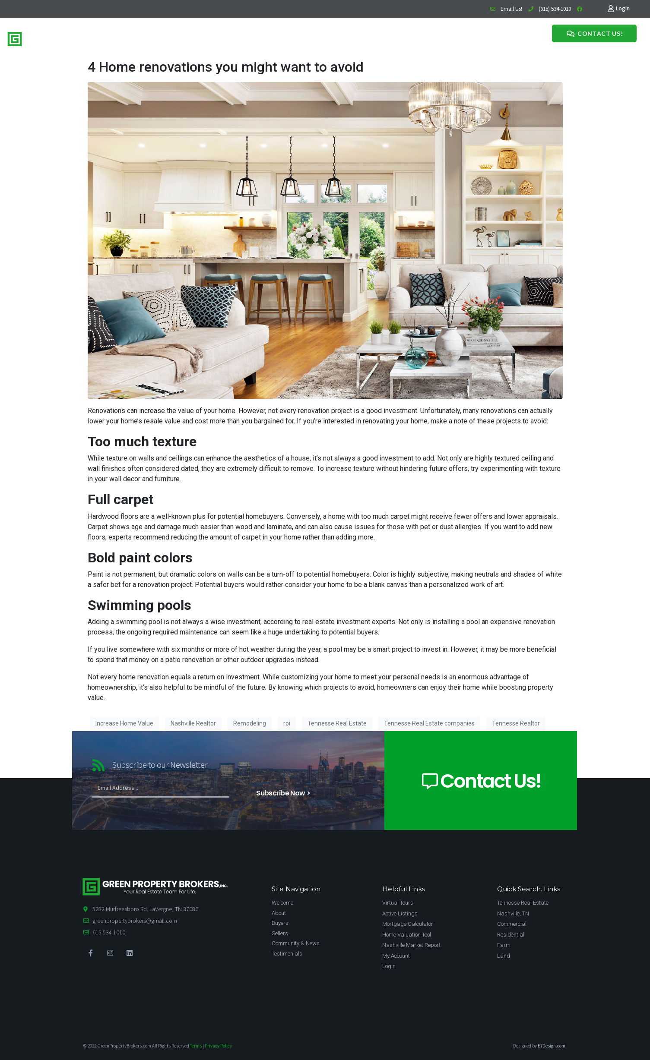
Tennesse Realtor (516, 723)
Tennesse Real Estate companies (429, 723)
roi (286, 723)
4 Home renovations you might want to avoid (226, 67)
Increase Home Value (124, 723)
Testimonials (277, 37)
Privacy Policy (218, 1046)
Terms (196, 1046)
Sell (182, 37)
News (247, 37)
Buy (167, 37)
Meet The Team (213, 37)
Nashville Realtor (193, 723)
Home (148, 37)
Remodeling (249, 723)
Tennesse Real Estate (337, 723)
